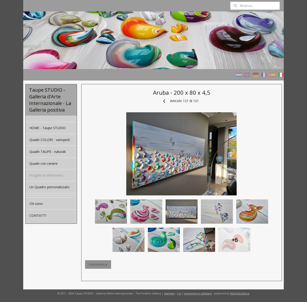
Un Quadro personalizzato (49, 187)
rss (179, 293)
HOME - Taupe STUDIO (47, 128)
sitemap (169, 293)
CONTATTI (37, 215)
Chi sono (36, 203)
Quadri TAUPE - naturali (47, 151)
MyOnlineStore (239, 293)
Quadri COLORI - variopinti (49, 139)
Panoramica (98, 264)
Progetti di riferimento (46, 175)
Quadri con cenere (43, 163)
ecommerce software (198, 293)
